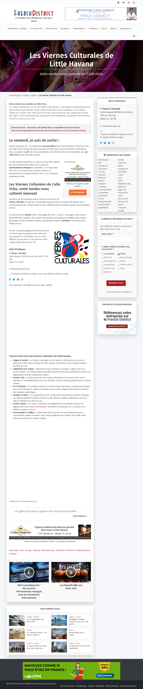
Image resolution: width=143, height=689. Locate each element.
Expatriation (78, 28)
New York (107, 257)
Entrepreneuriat (104, 201)
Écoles (101, 198)
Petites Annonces (112, 686)
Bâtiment (102, 177)
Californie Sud (109, 268)
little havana (84, 550)
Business (64, 28)
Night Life (122, 189)
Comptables (103, 192)
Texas (122, 268)
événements (49, 550)
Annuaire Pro (37, 28)
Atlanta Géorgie (126, 257)
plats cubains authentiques (35, 406)
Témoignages (81, 686)
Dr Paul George (15, 233)
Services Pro (123, 201)
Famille (121, 160)
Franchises (122, 163)
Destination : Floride (17, 28)
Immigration (123, 168)
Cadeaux (102, 183)
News (112, 28)
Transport (122, 207)
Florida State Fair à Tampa (79, 633)
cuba (29, 550)
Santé (120, 195)
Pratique (93, 28)
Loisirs (78, 617)
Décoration (103, 195)
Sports (120, 204)
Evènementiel (104, 204)
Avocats (101, 171)
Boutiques (124, 28)
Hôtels (120, 166)
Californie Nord (126, 265)
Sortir (78, 643)
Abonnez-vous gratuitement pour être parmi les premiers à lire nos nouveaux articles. (48, 130)
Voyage (121, 210)
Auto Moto (103, 168)
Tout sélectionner (110, 254)
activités (15, 550)
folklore (71, 550)
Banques (102, 174)
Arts (100, 163)
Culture (34, 95)
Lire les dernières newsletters (119, 291)
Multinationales (124, 183)
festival (61, 550)
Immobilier (122, 171)
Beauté (101, 180)
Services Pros (51, 28)
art (22, 550)
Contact (91, 686)
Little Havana (34, 152)
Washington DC (110, 261)
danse (37, 550)
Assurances (103, 166)
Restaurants (123, 192)
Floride (26, 95)
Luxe (120, 177)
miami (14, 553)
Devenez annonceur (128, 686)
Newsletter (99, 686)
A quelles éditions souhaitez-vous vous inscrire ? (116, 248)
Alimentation (103, 160)
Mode (120, 180)
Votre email (107, 234)
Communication (105, 189)
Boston (123, 261)
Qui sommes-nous (67, 686)
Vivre (103, 28)
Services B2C (123, 198)
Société (36, 617)
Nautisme (122, 186)
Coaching (102, 186)
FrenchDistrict (15, 95)
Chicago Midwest (110, 265)
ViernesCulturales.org (19, 269)
